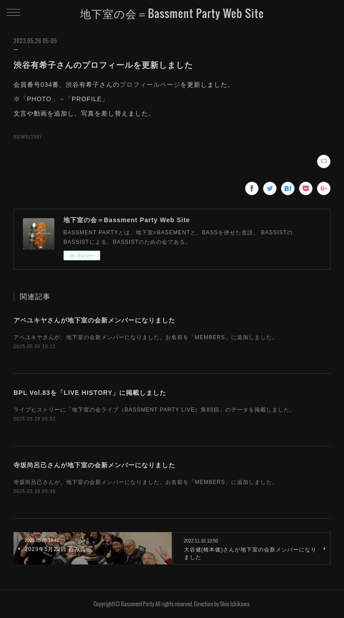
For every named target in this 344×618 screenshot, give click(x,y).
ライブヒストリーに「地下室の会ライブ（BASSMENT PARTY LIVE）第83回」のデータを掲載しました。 (154, 410)
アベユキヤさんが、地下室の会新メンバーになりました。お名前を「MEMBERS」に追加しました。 (145, 337)
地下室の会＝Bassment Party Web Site (172, 13)
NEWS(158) (27, 136)
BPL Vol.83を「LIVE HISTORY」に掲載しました (89, 392)
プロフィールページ (150, 84)
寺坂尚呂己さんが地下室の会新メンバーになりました (94, 465)
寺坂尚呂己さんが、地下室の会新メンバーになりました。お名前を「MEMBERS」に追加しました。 (145, 482)
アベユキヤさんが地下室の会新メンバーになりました (94, 320)
